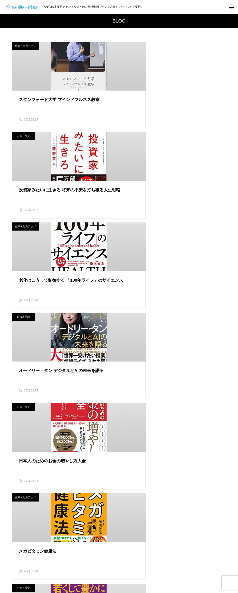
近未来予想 (134, 138)
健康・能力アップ (25, 45)
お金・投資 (134, 45)
